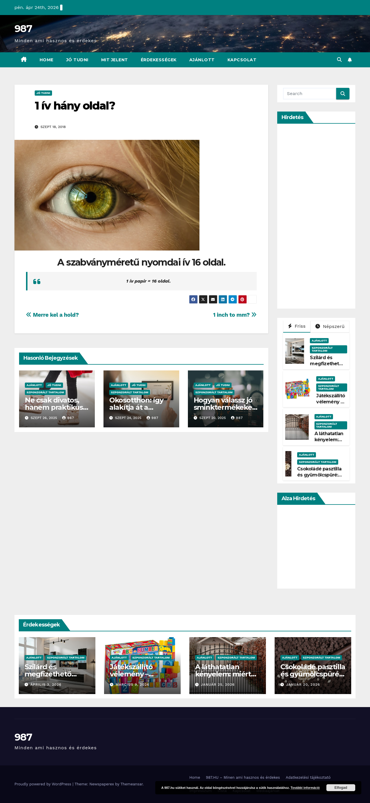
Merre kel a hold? (52, 314)
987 (23, 29)
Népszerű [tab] (330, 326)
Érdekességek (159, 59)
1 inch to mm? (234, 314)
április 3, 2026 (46, 685)
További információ (305, 787)
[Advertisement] (326, 216)
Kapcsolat (242, 59)
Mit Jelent (114, 59)
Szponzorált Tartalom (45, 392)
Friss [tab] (297, 326)
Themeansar (132, 784)
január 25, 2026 (218, 685)
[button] (339, 59)
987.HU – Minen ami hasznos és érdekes (243, 777)
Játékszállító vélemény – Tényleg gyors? (330, 404)
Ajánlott (202, 59)
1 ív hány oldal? (75, 105)
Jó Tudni (77, 59)
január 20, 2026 (303, 685)
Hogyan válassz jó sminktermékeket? (224, 407)
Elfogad (340, 788)
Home (46, 59)
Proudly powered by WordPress (43, 784)
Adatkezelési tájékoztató (308, 777)
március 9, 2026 (132, 685)
